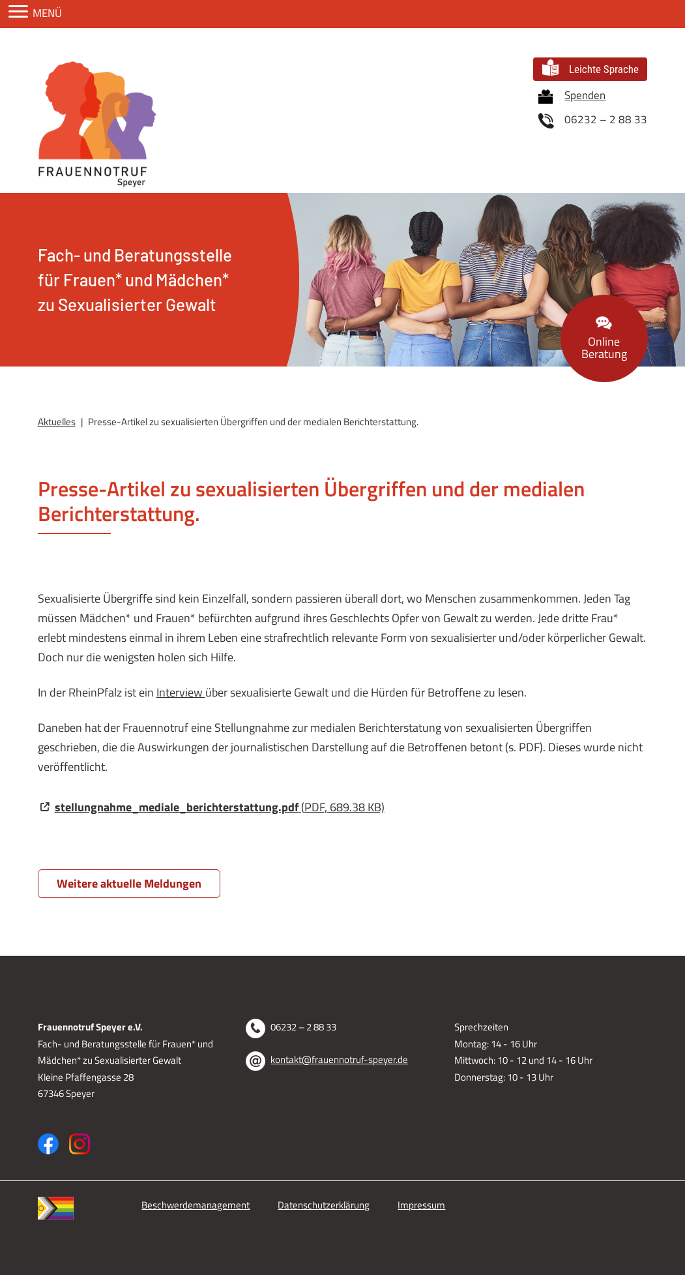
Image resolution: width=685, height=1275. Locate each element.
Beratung (604, 339)
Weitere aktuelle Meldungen (129, 883)
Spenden (571, 95)
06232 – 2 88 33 (592, 119)
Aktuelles (57, 421)
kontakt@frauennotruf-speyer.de (339, 1059)
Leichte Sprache (590, 67)
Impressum (421, 1204)
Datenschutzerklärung (324, 1204)
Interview (180, 692)
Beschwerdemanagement (195, 1204)
